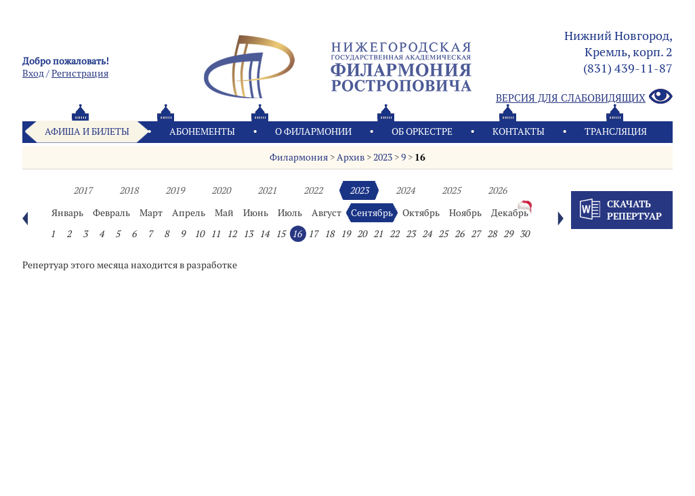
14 (264, 234)
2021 (266, 190)
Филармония (299, 157)
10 (199, 234)
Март (151, 213)
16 (420, 157)
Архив (350, 157)
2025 (451, 190)
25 (443, 234)
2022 (312, 190)
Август (326, 213)
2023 (382, 157)
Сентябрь (372, 213)
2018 (128, 190)
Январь (67, 213)
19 (345, 234)
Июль (290, 213)
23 (410, 234)
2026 (497, 190)
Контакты (518, 131)
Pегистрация (79, 73)
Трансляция (616, 131)
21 (378, 234)
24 (426, 234)
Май (224, 213)
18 (329, 234)
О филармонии (313, 131)
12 (231, 234)
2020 (220, 190)
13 (248, 234)
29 (508, 234)
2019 (174, 190)
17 (313, 234)
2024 (405, 190)
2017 (82, 190)
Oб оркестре (422, 131)
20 (361, 234)
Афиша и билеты (87, 131)
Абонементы (202, 131)
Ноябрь (465, 213)
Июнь (255, 213)
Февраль (111, 213)
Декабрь (509, 213)
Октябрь (421, 213)
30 (524, 234)
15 (280, 234)
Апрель (188, 213)
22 (394, 234)
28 (492, 234)
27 (475, 234)
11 (215, 234)
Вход (33, 73)
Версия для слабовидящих (584, 97)
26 (459, 234)
